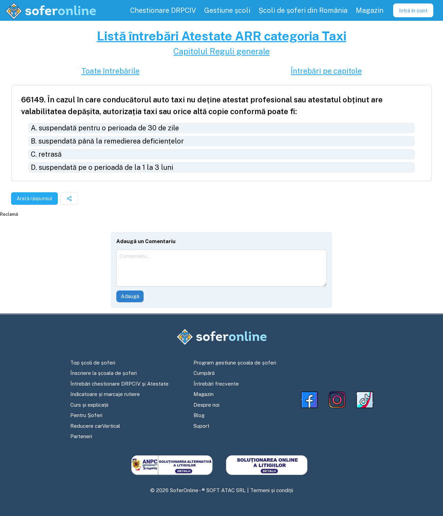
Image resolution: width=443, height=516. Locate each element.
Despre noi (206, 405)
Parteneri (81, 436)
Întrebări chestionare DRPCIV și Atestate (119, 384)
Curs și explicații (89, 405)
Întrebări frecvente (216, 384)
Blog (199, 415)
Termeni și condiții (271, 490)
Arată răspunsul (34, 198)
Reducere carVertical (95, 426)
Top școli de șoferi (92, 363)
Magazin (203, 394)
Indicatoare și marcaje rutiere (105, 394)
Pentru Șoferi (86, 415)
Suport (201, 426)
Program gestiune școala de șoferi (234, 363)
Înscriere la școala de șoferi (103, 373)
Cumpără (204, 373)
